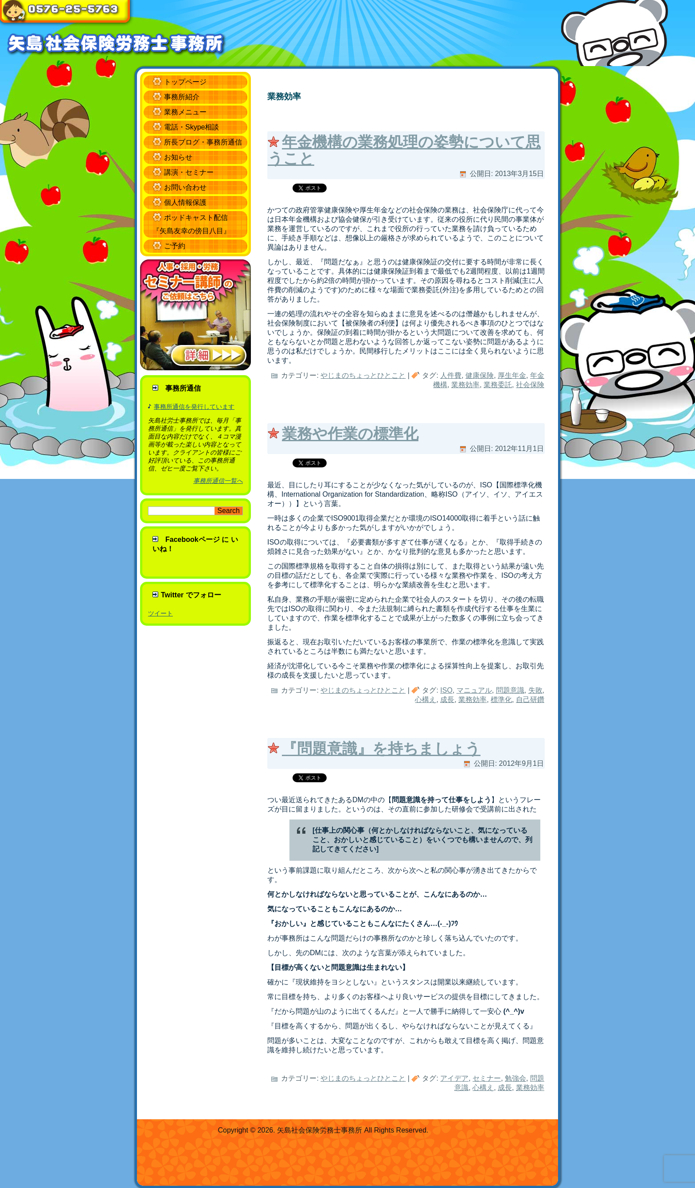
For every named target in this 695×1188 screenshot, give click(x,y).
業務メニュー (185, 112)
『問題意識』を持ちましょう (381, 748)
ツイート (160, 613)
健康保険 (479, 375)
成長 (447, 699)
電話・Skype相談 (191, 127)
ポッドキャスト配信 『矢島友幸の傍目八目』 (191, 224)
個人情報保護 (185, 202)
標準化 (501, 699)
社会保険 (530, 384)
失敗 (535, 690)
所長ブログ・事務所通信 (203, 142)
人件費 (450, 375)
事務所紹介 (181, 97)
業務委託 (498, 384)
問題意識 (510, 690)
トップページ (185, 82)
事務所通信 (183, 388)
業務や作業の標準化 (350, 433)
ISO (446, 690)
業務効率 (465, 384)
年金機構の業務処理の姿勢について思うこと (404, 150)
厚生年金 (512, 375)
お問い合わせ (185, 187)
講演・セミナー (189, 172)
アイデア (454, 1078)
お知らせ (178, 157)
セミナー (486, 1078)
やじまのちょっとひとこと (363, 375)
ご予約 (174, 246)
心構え (425, 699)
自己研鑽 (530, 699)
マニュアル (474, 690)
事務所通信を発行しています (194, 406)
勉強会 (515, 1078)
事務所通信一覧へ (218, 480)
